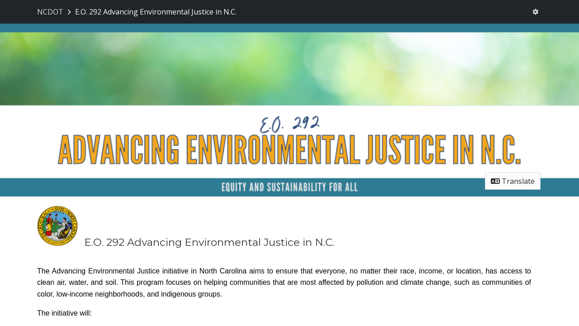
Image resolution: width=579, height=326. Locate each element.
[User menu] (535, 12)
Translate (513, 181)
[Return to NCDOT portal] (55, 12)
